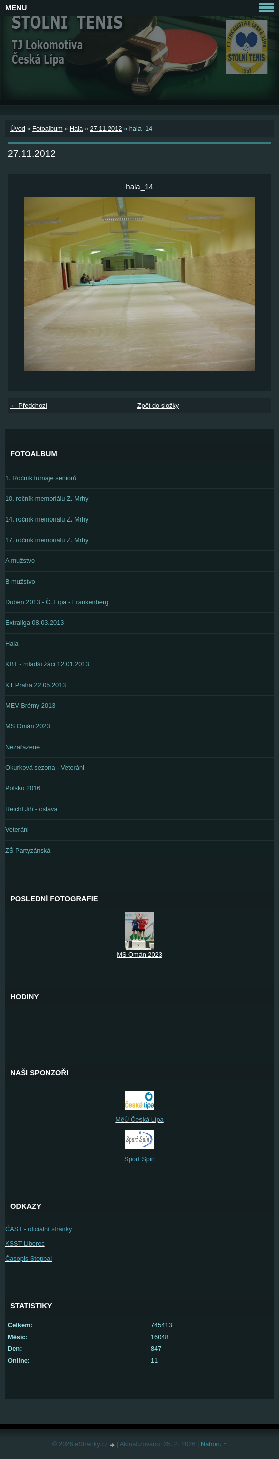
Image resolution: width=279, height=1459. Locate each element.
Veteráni (17, 829)
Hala (76, 128)
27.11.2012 (106, 128)
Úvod (17, 128)
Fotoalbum (47, 128)
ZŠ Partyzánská (27, 850)
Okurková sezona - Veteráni (44, 767)
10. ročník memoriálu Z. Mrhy (46, 498)
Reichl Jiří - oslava (31, 809)
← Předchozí (28, 405)
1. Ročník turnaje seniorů (40, 478)
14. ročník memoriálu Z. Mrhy (46, 519)
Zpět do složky (158, 405)
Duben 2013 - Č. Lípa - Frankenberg (56, 602)
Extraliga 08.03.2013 (34, 623)
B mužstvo (20, 581)
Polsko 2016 (22, 788)
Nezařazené (22, 747)
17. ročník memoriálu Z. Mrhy (46, 540)
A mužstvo (20, 560)
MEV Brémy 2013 (30, 705)
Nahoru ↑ (214, 1444)
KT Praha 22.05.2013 (35, 685)
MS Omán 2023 (27, 726)
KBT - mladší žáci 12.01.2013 (47, 664)
